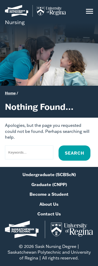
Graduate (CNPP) (49, 184)
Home (10, 92)
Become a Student (49, 194)
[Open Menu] (89, 15)
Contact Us (49, 213)
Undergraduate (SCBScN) (49, 174)
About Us (49, 204)
